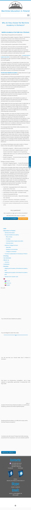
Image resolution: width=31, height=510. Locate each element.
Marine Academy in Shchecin (18, 502)
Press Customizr (15, 504)
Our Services (7, 258)
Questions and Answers (12, 249)
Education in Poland (9, 230)
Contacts (6, 264)
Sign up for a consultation (10, 218)
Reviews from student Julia (11, 276)
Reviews (5, 266)
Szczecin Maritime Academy (12, 234)
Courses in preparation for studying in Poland (16, 253)
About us (6, 260)
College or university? (11, 251)
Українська (8, 283)
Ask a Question (23, 218)
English (7, 285)
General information (10, 232)
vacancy (7, 262)
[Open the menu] (28, 15)
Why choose (9, 237)
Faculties (8, 239)
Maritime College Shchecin (11, 245)
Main (4, 228)
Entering (5, 256)
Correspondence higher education (14, 241)
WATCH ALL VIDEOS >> (8, 452)
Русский (7, 281)
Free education (9, 243)
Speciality (8, 247)
